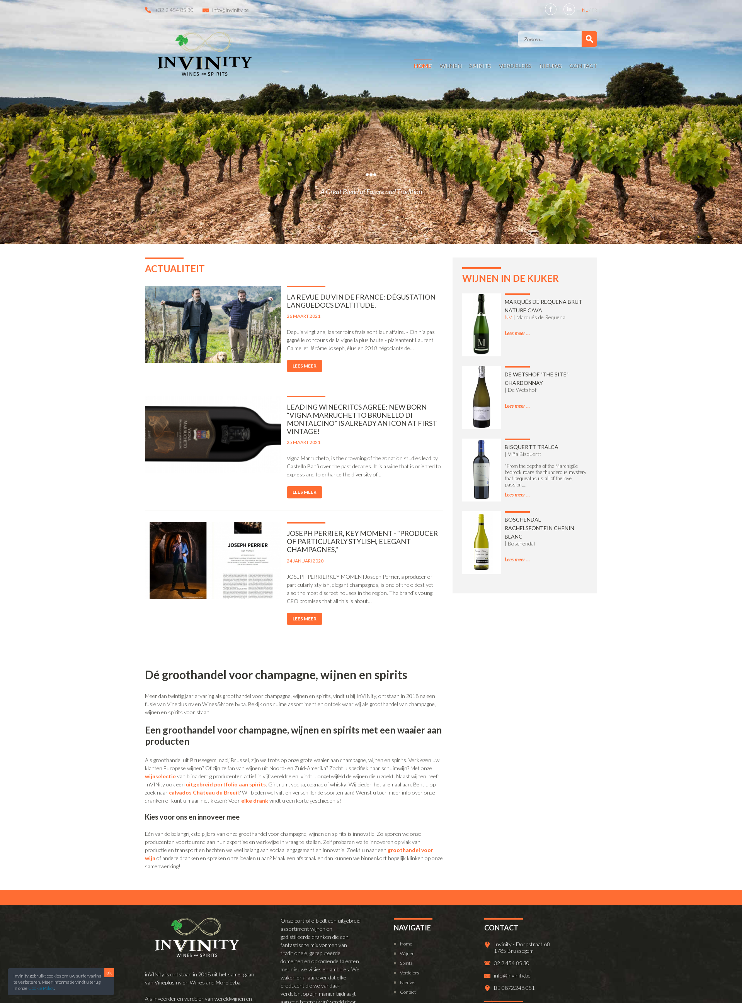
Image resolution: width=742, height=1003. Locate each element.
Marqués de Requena (540, 317)
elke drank (254, 776)
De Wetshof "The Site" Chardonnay (536, 378)
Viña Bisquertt (524, 454)
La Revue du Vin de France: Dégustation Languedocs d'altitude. (329, 301)
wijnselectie (160, 752)
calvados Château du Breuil (204, 768)
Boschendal (521, 543)
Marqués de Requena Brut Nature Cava (543, 305)
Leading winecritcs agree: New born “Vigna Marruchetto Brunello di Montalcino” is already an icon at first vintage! (338, 415)
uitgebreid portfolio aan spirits (226, 760)
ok (109, 972)
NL (585, 10)
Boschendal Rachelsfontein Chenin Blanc (539, 528)
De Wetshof (522, 389)
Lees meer (273, 366)
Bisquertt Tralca (531, 447)
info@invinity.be (230, 10)
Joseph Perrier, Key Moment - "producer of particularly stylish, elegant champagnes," (338, 529)
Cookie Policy (41, 988)
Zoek (589, 39)
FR (594, 10)
